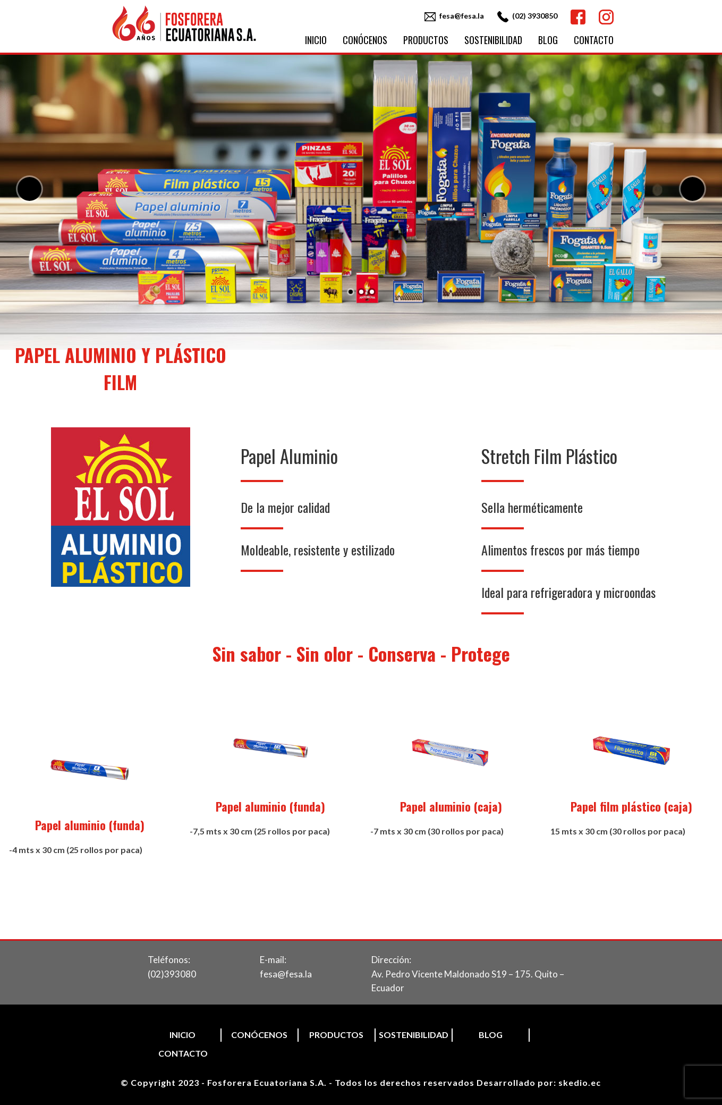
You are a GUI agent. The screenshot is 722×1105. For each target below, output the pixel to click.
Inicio (316, 40)
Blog (548, 40)
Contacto (594, 40)
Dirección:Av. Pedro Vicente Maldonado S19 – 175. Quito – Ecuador (467, 973)
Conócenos (365, 40)
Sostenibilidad (493, 40)
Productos (425, 40)
